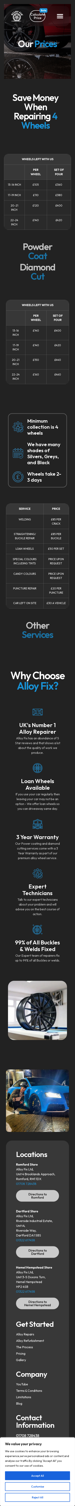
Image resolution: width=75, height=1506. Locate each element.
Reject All (37, 1497)
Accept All (37, 1476)
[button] (60, 16)
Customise (37, 1486)
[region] (37, 1471)
